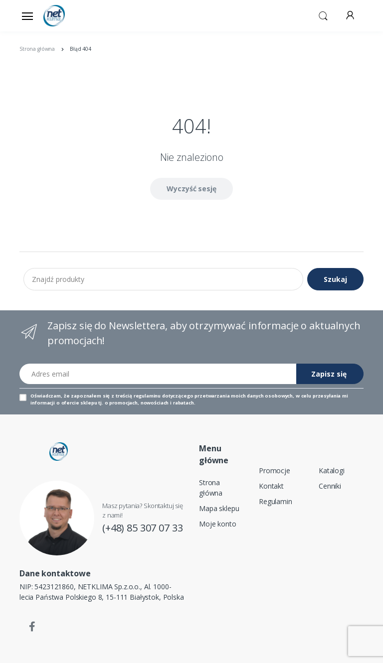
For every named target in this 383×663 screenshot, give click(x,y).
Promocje (274, 470)
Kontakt (271, 486)
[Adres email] (158, 374)
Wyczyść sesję (191, 188)
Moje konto (217, 524)
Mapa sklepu (219, 508)
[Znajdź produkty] (163, 279)
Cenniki (330, 486)
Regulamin (275, 501)
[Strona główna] (68, 15)
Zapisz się (329, 374)
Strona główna (210, 488)
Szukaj (335, 279)
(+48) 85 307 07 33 (142, 527)
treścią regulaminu (138, 396)
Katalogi (332, 470)
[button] (323, 14)
